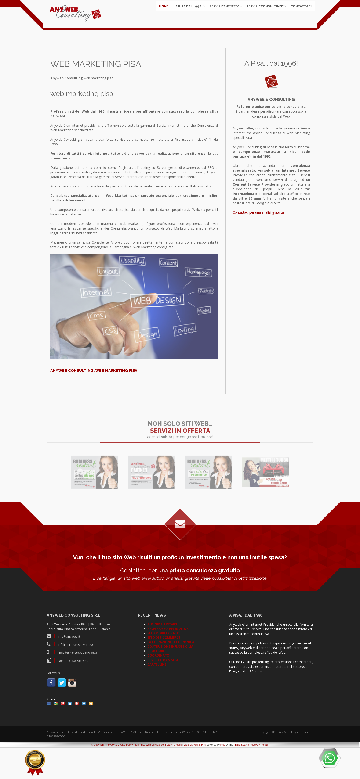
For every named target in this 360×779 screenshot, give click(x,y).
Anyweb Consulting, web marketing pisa (93, 402)
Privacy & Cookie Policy (119, 776)
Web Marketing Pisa (195, 776)
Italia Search (242, 776)
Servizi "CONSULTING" (263, 11)
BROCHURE (156, 683)
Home (162, 11)
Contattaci (299, 11)
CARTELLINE (156, 696)
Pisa (222, 776)
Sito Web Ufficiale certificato (156, 776)
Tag (137, 776)
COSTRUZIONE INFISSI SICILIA (170, 678)
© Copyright (97, 776)
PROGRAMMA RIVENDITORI (168, 660)
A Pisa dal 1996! (187, 11)
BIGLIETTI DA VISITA (162, 692)
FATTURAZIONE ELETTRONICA (170, 674)
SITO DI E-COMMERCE (163, 669)
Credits (178, 776)
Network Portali (259, 776)
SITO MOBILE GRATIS (163, 665)
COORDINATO (158, 687)
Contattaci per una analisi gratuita (258, 244)
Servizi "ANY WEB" (223, 11)
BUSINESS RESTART (162, 656)
